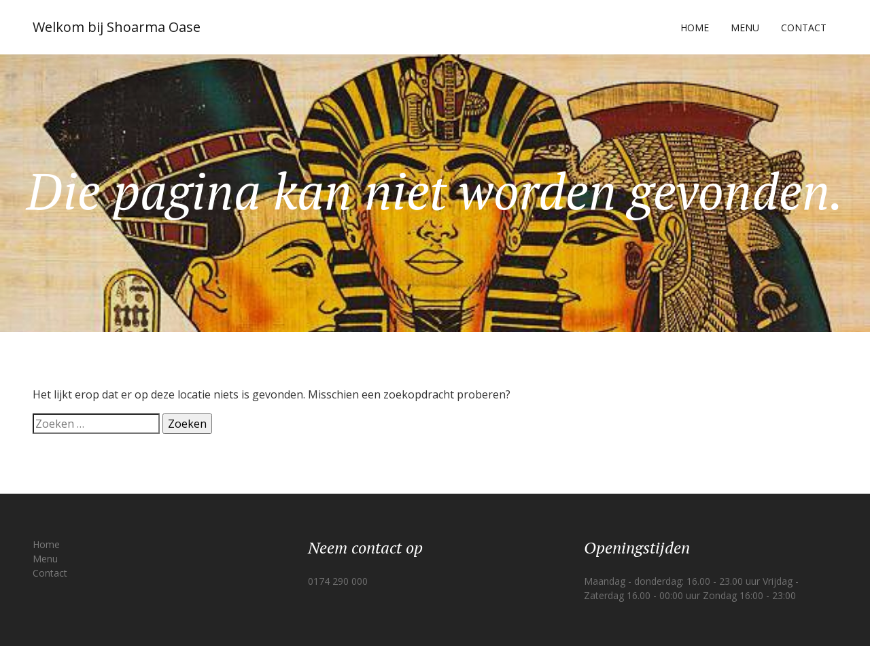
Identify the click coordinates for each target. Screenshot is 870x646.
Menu (745, 27)
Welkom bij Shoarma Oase (117, 27)
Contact (803, 27)
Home (694, 27)
